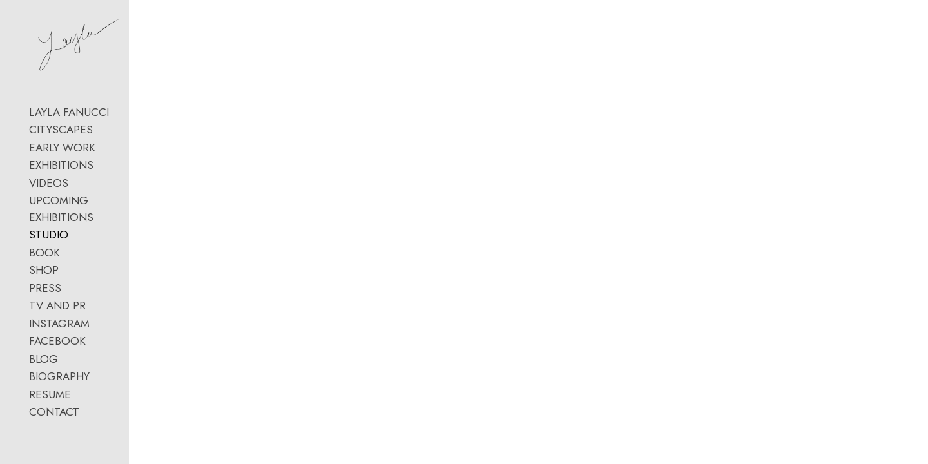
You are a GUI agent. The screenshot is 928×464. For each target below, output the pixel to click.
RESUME (50, 435)
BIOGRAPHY (59, 417)
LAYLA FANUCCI (69, 169)
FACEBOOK (57, 382)
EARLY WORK (62, 205)
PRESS (45, 328)
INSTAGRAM (59, 364)
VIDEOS (48, 240)
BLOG (43, 399)
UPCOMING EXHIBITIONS (92, 258)
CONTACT (54, 453)
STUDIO (48, 276)
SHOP (44, 311)
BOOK (44, 293)
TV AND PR (57, 346)
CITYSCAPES (61, 187)
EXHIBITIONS (61, 222)
